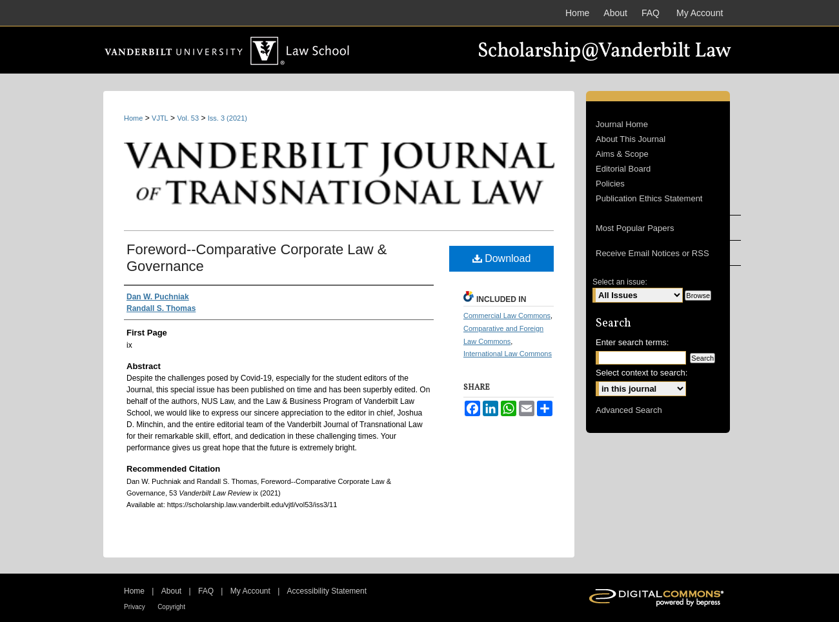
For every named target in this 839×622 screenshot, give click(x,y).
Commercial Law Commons (507, 315)
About (171, 591)
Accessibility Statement (327, 591)
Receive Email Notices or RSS (652, 253)
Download (501, 258)
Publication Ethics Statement (649, 198)
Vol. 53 (188, 118)
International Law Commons (507, 353)
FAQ (206, 591)
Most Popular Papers (635, 228)
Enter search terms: (632, 342)
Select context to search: (641, 372)
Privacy (134, 606)
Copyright (171, 606)
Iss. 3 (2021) (227, 118)
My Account (250, 591)
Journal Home (622, 124)
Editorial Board (623, 169)
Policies (610, 183)
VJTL (160, 118)
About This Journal (630, 139)
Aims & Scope (622, 154)
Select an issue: (619, 281)
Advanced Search (629, 410)
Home (133, 118)
